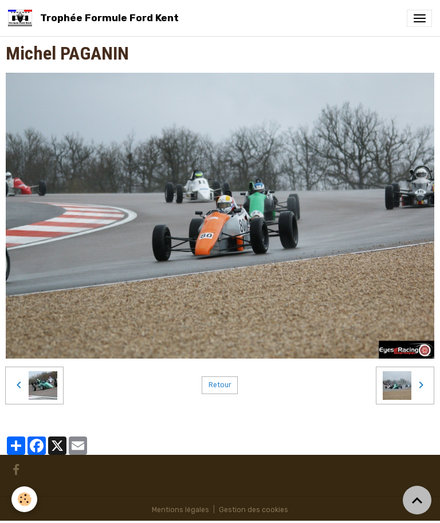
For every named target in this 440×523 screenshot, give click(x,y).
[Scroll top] (417, 500)
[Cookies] (24, 499)
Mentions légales (180, 510)
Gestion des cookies (253, 510)
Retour (220, 385)
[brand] (95, 18)
